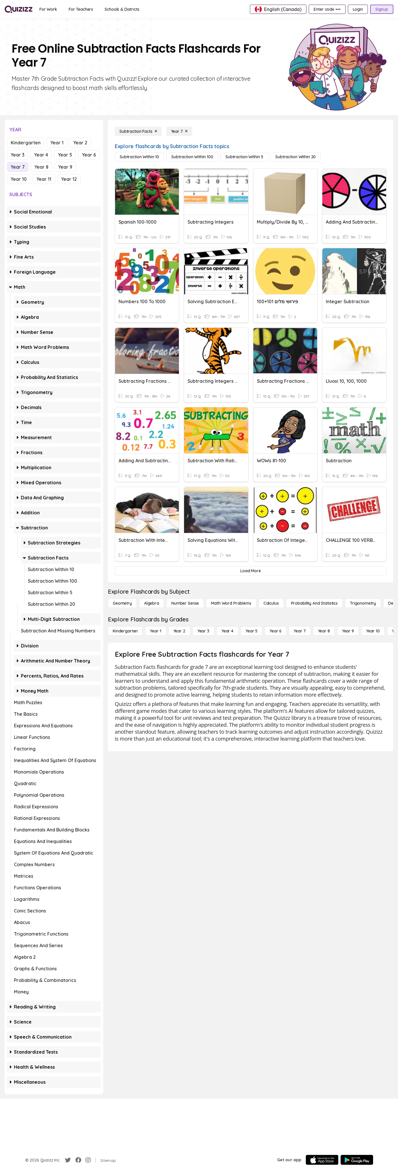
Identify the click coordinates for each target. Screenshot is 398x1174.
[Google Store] (357, 1160)
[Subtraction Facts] (138, 131)
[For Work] (48, 9)
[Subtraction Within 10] (139, 156)
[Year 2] (179, 631)
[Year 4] (227, 631)
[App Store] (322, 1160)
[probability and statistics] (314, 603)
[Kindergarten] (125, 631)
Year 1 (56, 143)
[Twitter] (68, 1160)
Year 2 (80, 143)
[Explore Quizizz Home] (18, 9)
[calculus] (271, 603)
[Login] (358, 9)
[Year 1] (155, 631)
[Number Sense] (185, 603)
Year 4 (41, 155)
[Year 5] (251, 631)
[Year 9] (348, 631)
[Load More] (250, 570)
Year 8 (41, 167)
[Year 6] (275, 631)
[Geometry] (122, 603)
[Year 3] (203, 631)
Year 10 (19, 179)
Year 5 (65, 155)
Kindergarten (26, 143)
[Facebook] (78, 1160)
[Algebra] (151, 603)
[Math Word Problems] (231, 603)
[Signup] (381, 9)
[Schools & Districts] (122, 9)
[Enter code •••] (327, 9)
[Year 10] (373, 631)
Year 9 (65, 167)
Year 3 (17, 155)
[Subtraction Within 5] (244, 156)
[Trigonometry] (363, 603)
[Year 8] (324, 631)
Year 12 (69, 179)
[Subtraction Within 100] (192, 156)
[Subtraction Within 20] (295, 156)
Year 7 (18, 167)
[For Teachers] (81, 9)
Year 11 (44, 179)
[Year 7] (179, 131)
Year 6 (89, 155)
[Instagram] (88, 1160)
